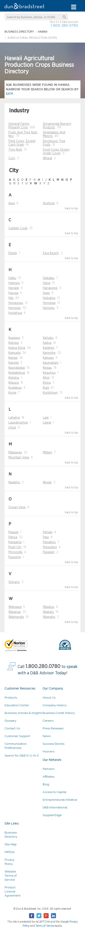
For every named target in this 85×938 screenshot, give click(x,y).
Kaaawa (14, 338)
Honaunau (15, 303)
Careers (48, 720)
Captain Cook (17, 228)
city (10, 94)
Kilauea (13, 382)
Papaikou (49, 542)
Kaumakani (50, 362)
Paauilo (13, 532)
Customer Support (17, 736)
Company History (55, 705)
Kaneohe (49, 352)
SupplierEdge (52, 815)
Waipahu (49, 617)
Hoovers (48, 751)
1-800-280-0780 (64, 25)
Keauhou (49, 372)
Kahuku (48, 338)
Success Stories (53, 743)
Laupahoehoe (18, 422)
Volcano (14, 582)
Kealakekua (16, 372)
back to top (71, 208)
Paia (46, 537)
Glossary (10, 720)
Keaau (47, 367)
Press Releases (53, 728)
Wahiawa (15, 607)
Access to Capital (54, 792)
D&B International (55, 807)
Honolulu (14, 308)
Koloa (47, 382)
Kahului (13, 343)
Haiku (12, 278)
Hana (46, 283)
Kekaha (13, 377)
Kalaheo (48, 348)
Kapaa (12, 357)
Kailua (47, 343)
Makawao (15, 452)
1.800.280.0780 (43, 666)
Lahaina (14, 417)
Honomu (49, 308)
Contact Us (12, 728)
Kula (46, 387)
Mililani (47, 452)
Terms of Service (45, 925)
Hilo (11, 298)
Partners (48, 769)
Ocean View (17, 507)
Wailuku (48, 612)
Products (11, 697)
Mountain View (18, 457)
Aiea (11, 203)
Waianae (14, 612)
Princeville (15, 552)
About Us (49, 697)
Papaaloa (15, 542)
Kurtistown (50, 392)
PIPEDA (10, 852)
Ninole (47, 482)
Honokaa (49, 303)
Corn (11, 158)
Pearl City (15, 547)
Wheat (47, 158)
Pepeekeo (50, 547)
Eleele (12, 253)
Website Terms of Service (11, 875)
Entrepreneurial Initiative (60, 799)
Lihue (12, 427)
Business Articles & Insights (23, 713)
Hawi (46, 293)
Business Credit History (59, 713)
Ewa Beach (51, 253)
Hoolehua (15, 313)
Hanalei (13, 288)
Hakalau (48, 278)
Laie (46, 417)
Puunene (14, 557)
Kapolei (13, 362)
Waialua (48, 607)
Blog (46, 784)
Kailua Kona (16, 348)
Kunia (12, 392)
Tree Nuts (15, 149)
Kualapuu (15, 387)
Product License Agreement (13, 891)
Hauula (13, 293)
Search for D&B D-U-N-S (22, 755)
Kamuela (14, 352)
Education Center (17, 705)
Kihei (46, 377)
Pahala (47, 532)
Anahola (49, 203)
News (47, 736)
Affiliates (48, 776)
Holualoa (49, 298)
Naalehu (14, 482)
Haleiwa (14, 283)
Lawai (47, 422)
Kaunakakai (16, 367)
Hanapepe (50, 288)
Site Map (11, 844)
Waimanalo (16, 617)
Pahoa (12, 537)
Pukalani (49, 552)
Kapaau (48, 357)
